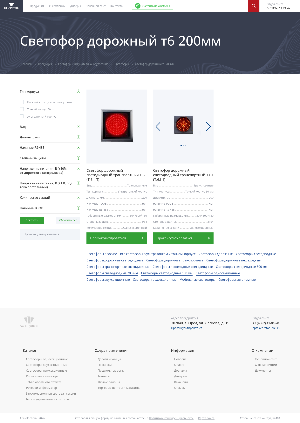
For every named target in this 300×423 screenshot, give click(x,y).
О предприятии (266, 365)
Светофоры (122, 64)
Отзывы (180, 388)
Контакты (116, 6)
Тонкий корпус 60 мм (41, 109)
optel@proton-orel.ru (266, 328)
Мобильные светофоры (197, 279)
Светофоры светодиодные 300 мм (241, 267)
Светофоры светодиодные (256, 254)
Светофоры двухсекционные (108, 279)
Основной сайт (95, 6)
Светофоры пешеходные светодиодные (183, 267)
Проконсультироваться (41, 234)
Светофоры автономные (237, 279)
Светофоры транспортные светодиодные (117, 267)
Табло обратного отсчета (43, 382)
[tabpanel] (116, 126)
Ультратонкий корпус (41, 116)
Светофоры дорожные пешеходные (233, 260)
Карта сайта (206, 418)
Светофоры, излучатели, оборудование (83, 64)
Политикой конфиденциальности (171, 418)
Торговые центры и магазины (119, 388)
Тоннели (104, 376)
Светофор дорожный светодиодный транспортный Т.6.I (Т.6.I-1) (183, 175)
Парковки (105, 365)
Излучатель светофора (42, 376)
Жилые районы (109, 382)
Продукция (45, 64)
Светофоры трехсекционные (154, 279)
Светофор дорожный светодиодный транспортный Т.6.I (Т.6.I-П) (116, 175)
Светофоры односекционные (218, 273)
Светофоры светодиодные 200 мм (112, 273)
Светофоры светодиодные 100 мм (167, 273)
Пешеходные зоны (111, 370)
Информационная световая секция (51, 393)
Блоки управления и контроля (48, 399)
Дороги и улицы (109, 359)
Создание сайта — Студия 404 (260, 418)
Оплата (179, 365)
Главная (26, 64)
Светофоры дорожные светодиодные (114, 260)
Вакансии (181, 382)
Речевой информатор (41, 388)
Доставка (180, 370)
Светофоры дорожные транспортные (174, 260)
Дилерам (180, 376)
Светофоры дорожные (216, 254)
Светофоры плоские (101, 254)
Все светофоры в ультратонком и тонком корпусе (158, 254)
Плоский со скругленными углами (49, 102)
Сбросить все (68, 220)
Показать (32, 220)
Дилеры (75, 6)
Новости (180, 359)
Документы (263, 370)
